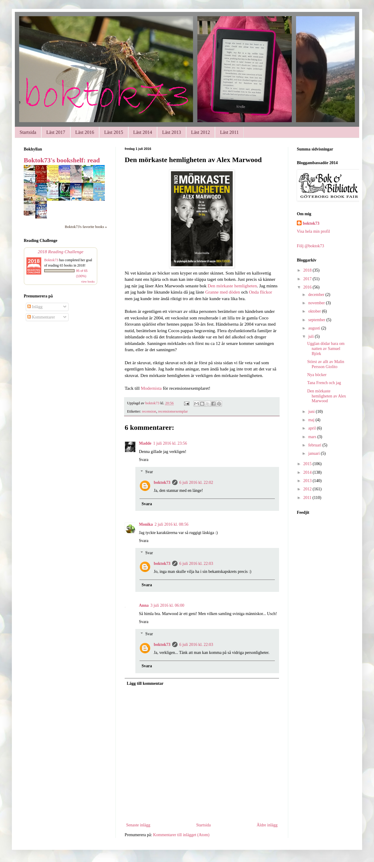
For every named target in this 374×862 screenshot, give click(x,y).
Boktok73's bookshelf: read (62, 160)
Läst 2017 (55, 132)
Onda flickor (260, 291)
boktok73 (162, 482)
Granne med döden (222, 291)
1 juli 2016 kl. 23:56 (170, 443)
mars (312, 437)
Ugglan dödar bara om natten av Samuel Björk (326, 348)
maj (312, 420)
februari (315, 445)
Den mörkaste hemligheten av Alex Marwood (326, 396)
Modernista (151, 388)
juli (311, 336)
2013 (308, 480)
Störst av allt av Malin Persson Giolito (325, 364)
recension (149, 411)
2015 (308, 464)
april (312, 428)
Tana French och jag (324, 383)
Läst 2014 (142, 132)
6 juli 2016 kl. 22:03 (196, 563)
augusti (314, 328)
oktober (315, 311)
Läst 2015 (113, 132)
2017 (308, 279)
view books (88, 281)
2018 (308, 270)
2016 (308, 287)
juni (312, 411)
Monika (146, 524)
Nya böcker (317, 375)
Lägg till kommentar (145, 683)
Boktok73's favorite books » (86, 227)
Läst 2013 (171, 132)
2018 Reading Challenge (60, 251)
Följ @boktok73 (310, 246)
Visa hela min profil (313, 231)
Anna (144, 605)
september (317, 320)
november (317, 303)
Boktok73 (51, 260)
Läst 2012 (200, 132)
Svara (143, 459)
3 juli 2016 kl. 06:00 (167, 605)
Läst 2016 (84, 132)
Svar (149, 472)
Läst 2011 (229, 132)
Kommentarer (41, 317)
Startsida (28, 132)
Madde (145, 443)
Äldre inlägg (267, 825)
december (316, 294)
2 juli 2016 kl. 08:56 (171, 524)
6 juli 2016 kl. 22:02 (196, 482)
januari (314, 453)
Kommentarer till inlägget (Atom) (181, 835)
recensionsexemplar (173, 411)
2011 (308, 497)
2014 (308, 472)
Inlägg (34, 307)
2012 (308, 489)
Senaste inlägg (138, 825)
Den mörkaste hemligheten (232, 285)
